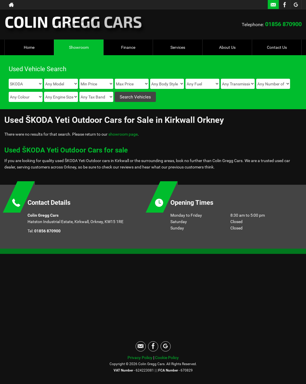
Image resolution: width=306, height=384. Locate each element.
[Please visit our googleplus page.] (295, 4)
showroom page (123, 134)
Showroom (79, 47)
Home (29, 47)
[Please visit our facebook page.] (284, 4)
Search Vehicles (135, 97)
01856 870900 (283, 24)
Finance (128, 47)
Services (177, 47)
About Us (227, 47)
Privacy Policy (140, 357)
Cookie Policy (167, 357)
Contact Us (277, 47)
